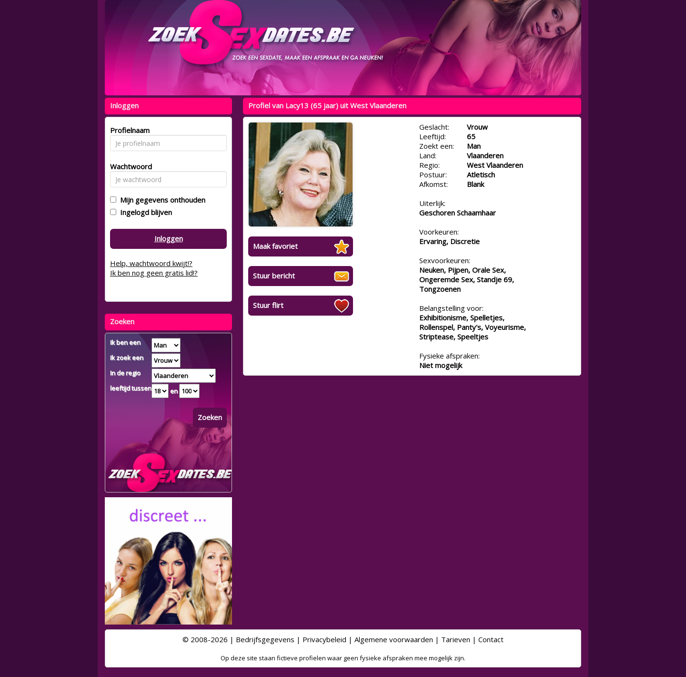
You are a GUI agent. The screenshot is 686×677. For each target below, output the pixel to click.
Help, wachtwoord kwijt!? (151, 263)
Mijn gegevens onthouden (160, 200)
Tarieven (455, 639)
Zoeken (210, 417)
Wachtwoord (128, 166)
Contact (491, 639)
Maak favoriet (275, 246)
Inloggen (168, 238)
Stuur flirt (268, 305)
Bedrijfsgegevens (265, 639)
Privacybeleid (324, 639)
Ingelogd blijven (144, 212)
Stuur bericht (274, 275)
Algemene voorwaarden (393, 639)
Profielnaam (128, 130)
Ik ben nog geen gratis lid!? (154, 272)
